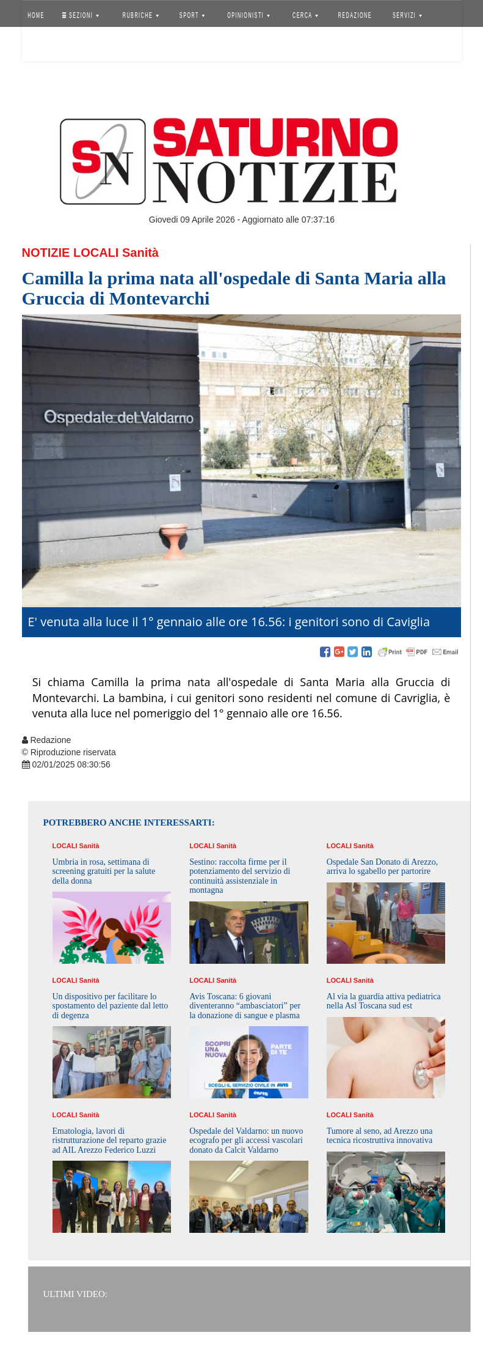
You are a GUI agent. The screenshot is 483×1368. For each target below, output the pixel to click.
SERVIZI (407, 15)
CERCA (305, 15)
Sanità (140, 252)
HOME (36, 15)
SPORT (192, 15)
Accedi (45, 46)
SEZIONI (80, 15)
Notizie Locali (70, 252)
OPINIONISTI (248, 15)
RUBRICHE (141, 15)
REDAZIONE (355, 15)
